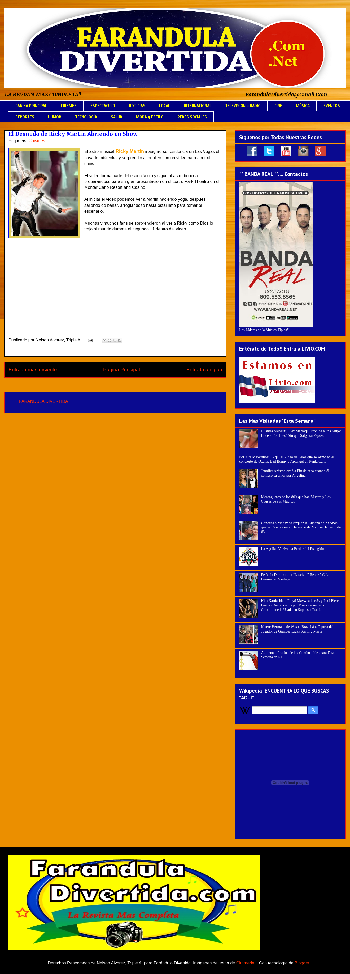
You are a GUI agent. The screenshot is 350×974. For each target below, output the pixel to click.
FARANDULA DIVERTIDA (43, 401)
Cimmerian (246, 963)
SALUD (116, 116)
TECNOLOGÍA (86, 116)
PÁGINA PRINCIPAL (31, 105)
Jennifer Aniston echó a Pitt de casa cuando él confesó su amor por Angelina (295, 473)
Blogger (302, 963)
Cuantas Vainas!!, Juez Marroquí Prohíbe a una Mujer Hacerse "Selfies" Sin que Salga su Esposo (301, 433)
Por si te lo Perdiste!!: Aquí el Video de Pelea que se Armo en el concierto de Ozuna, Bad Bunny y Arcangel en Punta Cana (286, 459)
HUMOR (54, 116)
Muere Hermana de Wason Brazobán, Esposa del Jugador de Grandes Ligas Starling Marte (297, 629)
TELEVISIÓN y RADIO (243, 105)
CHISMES (69, 105)
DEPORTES (24, 116)
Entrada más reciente (32, 369)
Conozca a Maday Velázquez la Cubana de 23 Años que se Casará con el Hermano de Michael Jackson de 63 (301, 527)
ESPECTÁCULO (102, 105)
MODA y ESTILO (150, 116)
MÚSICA (303, 105)
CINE (278, 105)
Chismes (37, 140)
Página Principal (121, 369)
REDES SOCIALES (192, 116)
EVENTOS (331, 105)
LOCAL (164, 105)
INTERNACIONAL (197, 105)
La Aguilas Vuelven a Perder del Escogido (292, 549)
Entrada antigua (204, 369)
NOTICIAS (137, 105)
